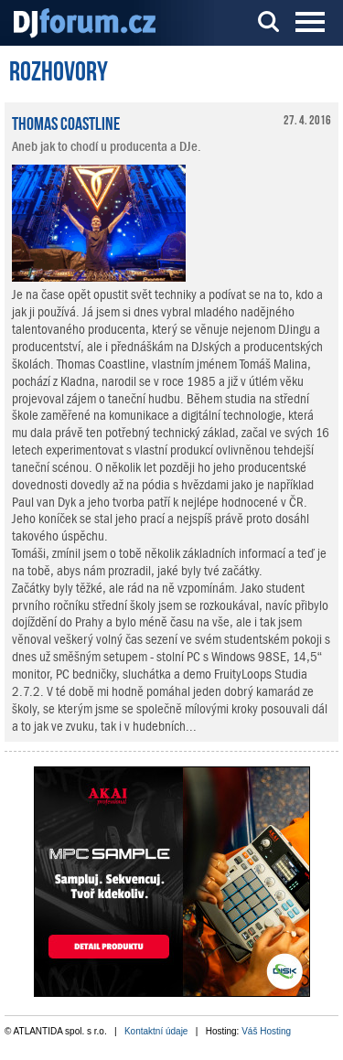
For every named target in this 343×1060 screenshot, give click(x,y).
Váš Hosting (266, 1031)
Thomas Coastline (66, 121)
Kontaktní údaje (156, 1031)
